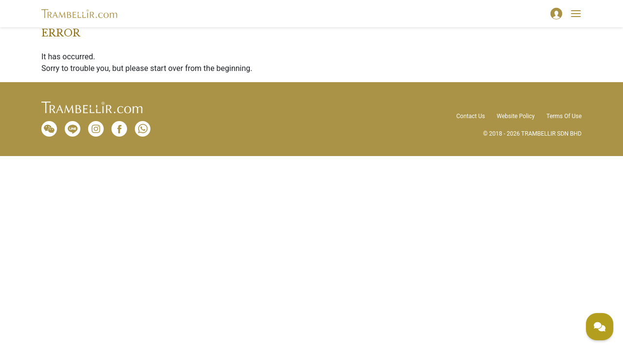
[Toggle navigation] (576, 13)
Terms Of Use (564, 116)
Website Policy (515, 116)
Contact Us (471, 116)
